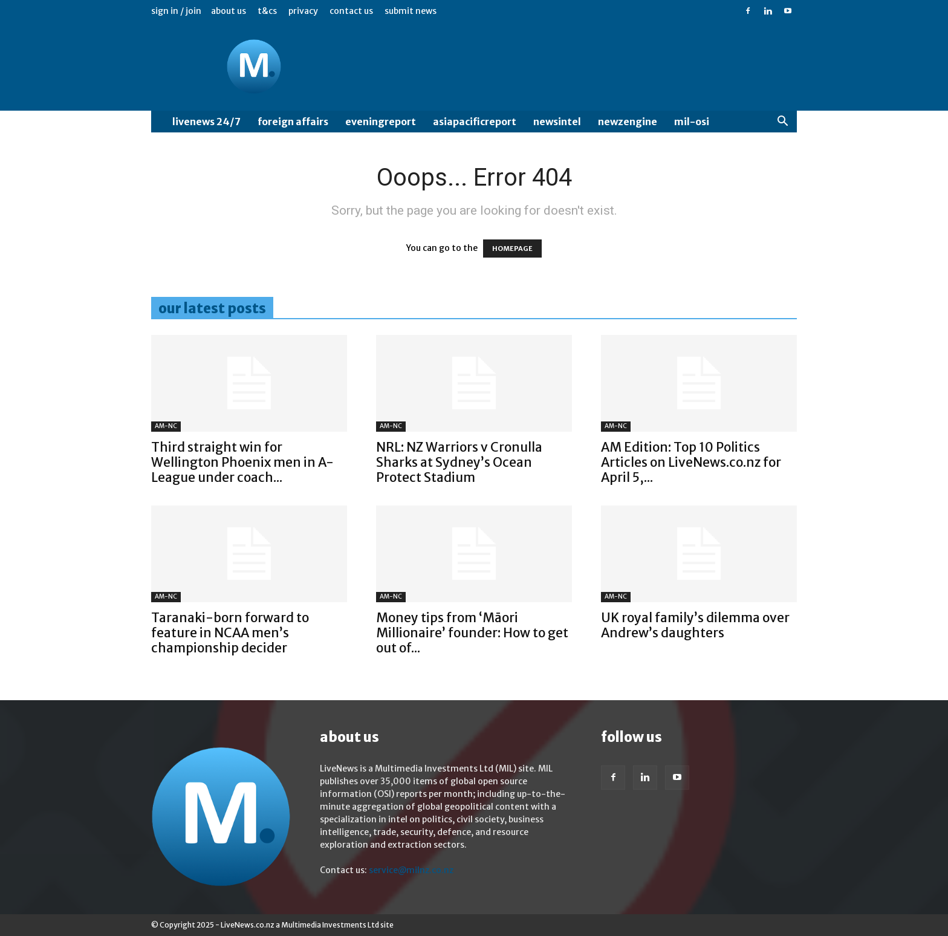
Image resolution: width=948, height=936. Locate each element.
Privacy (303, 10)
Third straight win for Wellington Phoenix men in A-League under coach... (242, 462)
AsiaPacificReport (474, 121)
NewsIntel (557, 121)
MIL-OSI (691, 121)
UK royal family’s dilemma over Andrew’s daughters (695, 625)
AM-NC (166, 426)
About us (228, 10)
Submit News (411, 10)
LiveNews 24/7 (206, 121)
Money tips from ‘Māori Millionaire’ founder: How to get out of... (472, 632)
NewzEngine (627, 121)
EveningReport (380, 121)
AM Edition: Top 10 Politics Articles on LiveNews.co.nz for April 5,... (691, 462)
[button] (782, 122)
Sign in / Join (176, 10)
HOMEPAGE (512, 248)
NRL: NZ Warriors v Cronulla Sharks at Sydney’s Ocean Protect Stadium (459, 462)
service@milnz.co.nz (411, 870)
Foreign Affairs (293, 121)
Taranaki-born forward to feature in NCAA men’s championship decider (230, 632)
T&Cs (267, 10)
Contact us (351, 10)
